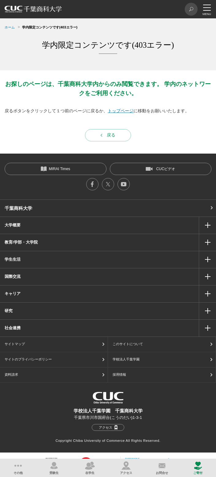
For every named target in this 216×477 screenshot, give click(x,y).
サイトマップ (15, 344)
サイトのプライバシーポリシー (28, 359)
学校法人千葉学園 (126, 359)
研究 (9, 310)
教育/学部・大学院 (21, 242)
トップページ (120, 110)
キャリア (13, 293)
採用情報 (119, 374)
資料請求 (11, 374)
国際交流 (13, 276)
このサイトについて (128, 344)
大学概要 (13, 225)
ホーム (10, 27)
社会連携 (13, 328)
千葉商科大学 (18, 208)
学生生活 (13, 259)
